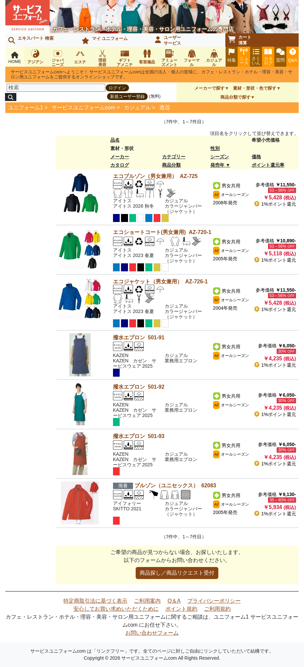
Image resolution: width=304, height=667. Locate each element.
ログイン (117, 87)
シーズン (219, 156)
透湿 (164, 107)
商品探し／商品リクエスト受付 (177, 573)
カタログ (119, 165)
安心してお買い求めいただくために (116, 609)
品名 (115, 140)
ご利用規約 (217, 609)
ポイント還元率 (268, 165)
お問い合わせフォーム (152, 633)
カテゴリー (173, 156)
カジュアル (137, 107)
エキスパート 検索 (31, 40)
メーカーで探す (209, 88)
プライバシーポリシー (214, 601)
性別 (215, 148)
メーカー (119, 156)
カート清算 (239, 40)
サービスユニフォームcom (83, 107)
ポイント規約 (181, 609)
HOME (14, 58)
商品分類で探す (235, 97)
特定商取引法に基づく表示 (95, 601)
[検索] (56, 88)
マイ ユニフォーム (105, 40)
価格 (256, 156)
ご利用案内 (147, 601)
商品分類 (171, 165)
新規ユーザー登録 (127, 96)
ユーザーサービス (168, 40)
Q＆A (174, 601)
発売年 (217, 165)
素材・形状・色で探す (254, 88)
